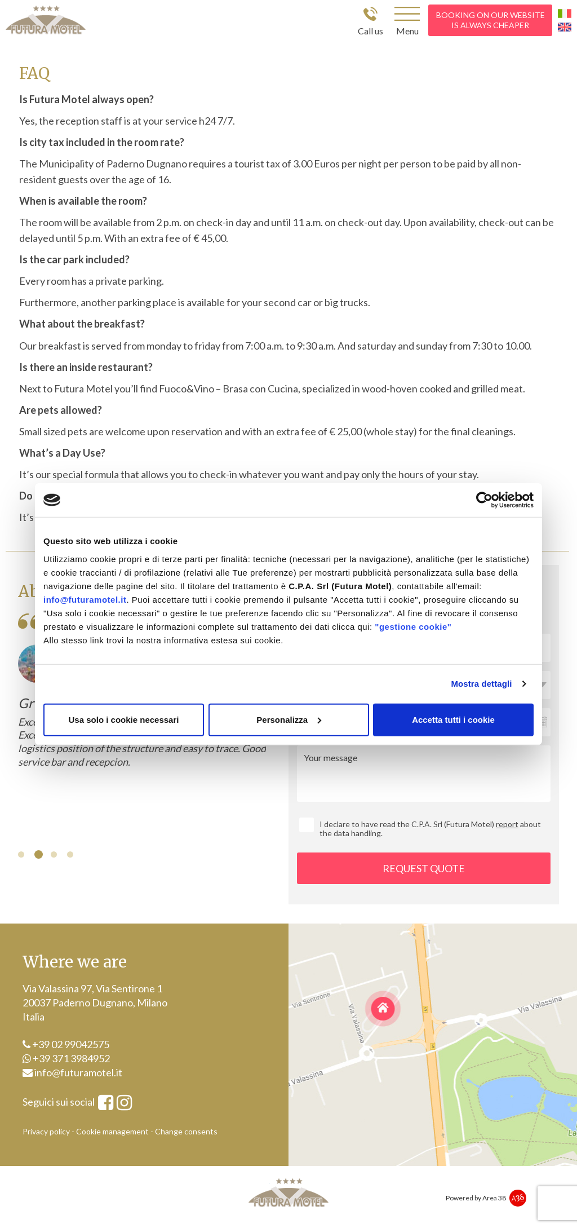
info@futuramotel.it (84, 599)
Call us (370, 30)
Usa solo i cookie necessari (124, 719)
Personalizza (288, 719)
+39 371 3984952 (66, 1058)
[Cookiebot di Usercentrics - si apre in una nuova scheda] (484, 500)
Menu (407, 30)
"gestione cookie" (413, 626)
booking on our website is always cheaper (490, 20)
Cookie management (112, 1131)
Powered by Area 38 (476, 1198)
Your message (424, 773)
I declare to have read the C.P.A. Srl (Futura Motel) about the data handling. (430, 828)
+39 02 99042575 (66, 1044)
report (507, 824)
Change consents (186, 1131)
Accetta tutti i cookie (453, 719)
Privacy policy (46, 1131)
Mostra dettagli (481, 683)
